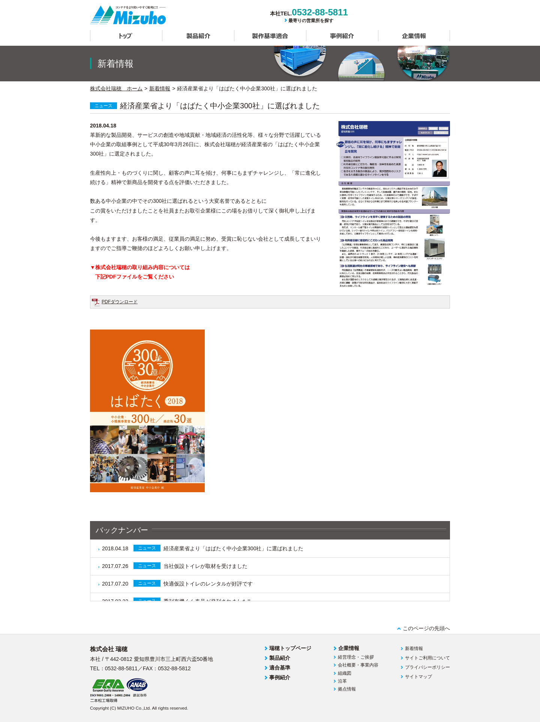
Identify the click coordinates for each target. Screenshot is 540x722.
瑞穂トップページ (290, 648)
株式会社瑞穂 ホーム (116, 88)
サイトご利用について (427, 658)
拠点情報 (347, 689)
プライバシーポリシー (427, 667)
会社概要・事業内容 (358, 665)
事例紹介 (342, 35)
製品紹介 (198, 35)
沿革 (342, 681)
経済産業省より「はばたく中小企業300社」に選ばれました (202, 548)
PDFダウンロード (120, 301)
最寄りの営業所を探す (310, 20)
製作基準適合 (270, 35)
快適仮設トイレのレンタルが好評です (177, 583)
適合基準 (279, 668)
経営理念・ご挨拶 (356, 657)
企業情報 (414, 35)
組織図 (344, 673)
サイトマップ (418, 676)
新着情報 (159, 88)
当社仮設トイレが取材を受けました (175, 565)
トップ (126, 35)
